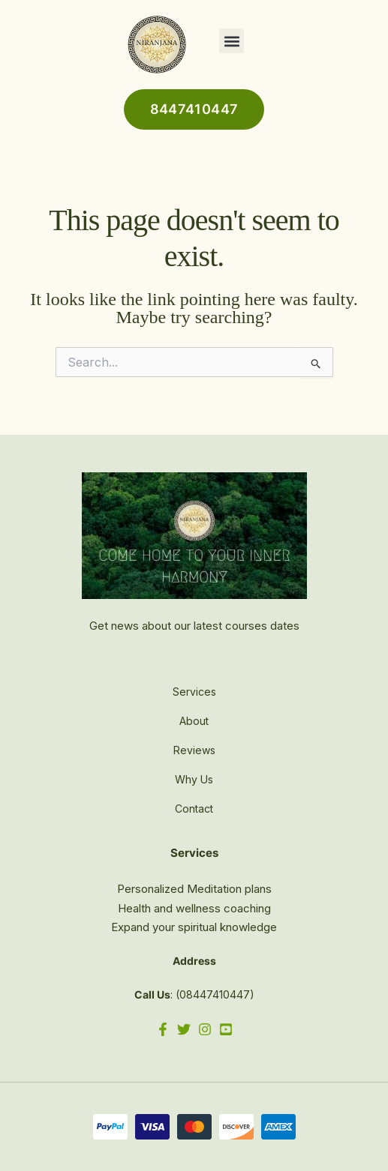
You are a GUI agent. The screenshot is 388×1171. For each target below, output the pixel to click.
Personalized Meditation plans (194, 889)
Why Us (194, 779)
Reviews (194, 750)
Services (194, 691)
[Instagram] (205, 1029)
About (194, 720)
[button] (231, 40)
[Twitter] (184, 1029)
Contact (194, 808)
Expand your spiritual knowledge (194, 927)
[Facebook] (163, 1029)
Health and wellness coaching (194, 908)
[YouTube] (226, 1029)
